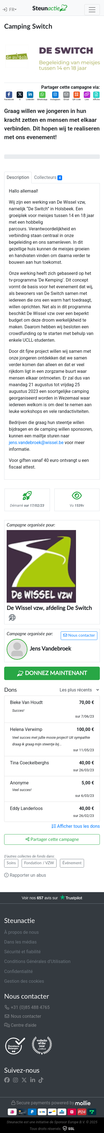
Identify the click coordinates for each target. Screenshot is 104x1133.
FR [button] (11, 10)
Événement (72, 863)
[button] (9, 96)
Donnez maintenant (52, 673)
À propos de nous (21, 932)
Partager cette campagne (52, 839)
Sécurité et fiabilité (22, 951)
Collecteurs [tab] (48, 177)
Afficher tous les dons (76, 826)
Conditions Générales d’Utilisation (37, 961)
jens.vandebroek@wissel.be (36, 442)
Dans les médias (20, 942)
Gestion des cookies (24, 981)
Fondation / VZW (39, 863)
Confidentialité (18, 971)
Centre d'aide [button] (20, 1025)
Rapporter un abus (25, 875)
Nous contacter (79, 635)
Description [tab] (18, 177)
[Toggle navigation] (92, 9)
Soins (11, 863)
